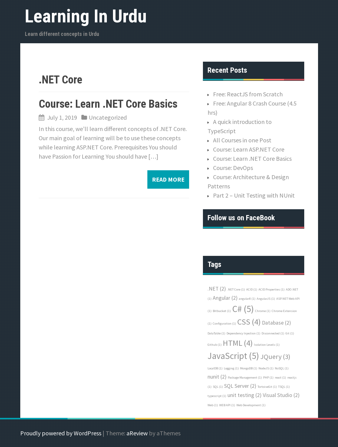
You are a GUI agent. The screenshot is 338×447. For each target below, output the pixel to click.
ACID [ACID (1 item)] (251, 289)
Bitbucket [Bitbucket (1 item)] (222, 311)
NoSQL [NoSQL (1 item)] (282, 368)
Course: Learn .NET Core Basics (108, 104)
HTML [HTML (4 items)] (238, 343)
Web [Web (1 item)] (213, 405)
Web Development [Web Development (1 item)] (251, 405)
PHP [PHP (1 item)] (268, 378)
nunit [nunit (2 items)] (217, 376)
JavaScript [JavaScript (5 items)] (233, 355)
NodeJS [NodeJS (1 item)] (266, 368)
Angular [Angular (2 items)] (225, 298)
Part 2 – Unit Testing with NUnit (254, 195)
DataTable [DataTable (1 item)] (216, 333)
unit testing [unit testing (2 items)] (244, 395)
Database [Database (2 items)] (276, 322)
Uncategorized (108, 117)
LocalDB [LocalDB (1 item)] (215, 368)
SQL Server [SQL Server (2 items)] (240, 386)
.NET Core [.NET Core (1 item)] (236, 289)
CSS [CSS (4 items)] (249, 322)
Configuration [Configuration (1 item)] (224, 324)
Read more (168, 179)
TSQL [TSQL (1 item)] (284, 387)
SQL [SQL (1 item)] (218, 387)
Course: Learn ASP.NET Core (248, 149)
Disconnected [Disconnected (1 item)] (273, 333)
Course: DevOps (233, 167)
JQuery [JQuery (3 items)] (275, 356)
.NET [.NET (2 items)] (217, 288)
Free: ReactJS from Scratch (248, 94)
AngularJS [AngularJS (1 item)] (266, 299)
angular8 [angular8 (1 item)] (247, 299)
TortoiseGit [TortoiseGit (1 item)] (267, 387)
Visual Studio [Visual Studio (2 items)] (281, 395)
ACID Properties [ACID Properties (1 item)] (271, 289)
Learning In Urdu (86, 16)
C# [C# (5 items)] (243, 308)
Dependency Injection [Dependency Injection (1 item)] (243, 333)
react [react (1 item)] (280, 378)
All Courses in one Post (242, 140)
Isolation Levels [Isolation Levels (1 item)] (267, 345)
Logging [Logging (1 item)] (231, 368)
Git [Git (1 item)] (290, 333)
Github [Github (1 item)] (215, 345)
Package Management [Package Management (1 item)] (245, 378)
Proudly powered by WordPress (60, 433)
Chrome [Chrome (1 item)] (262, 311)
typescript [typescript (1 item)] (217, 396)
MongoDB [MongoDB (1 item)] (248, 368)
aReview (137, 433)
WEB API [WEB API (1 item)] (227, 405)
